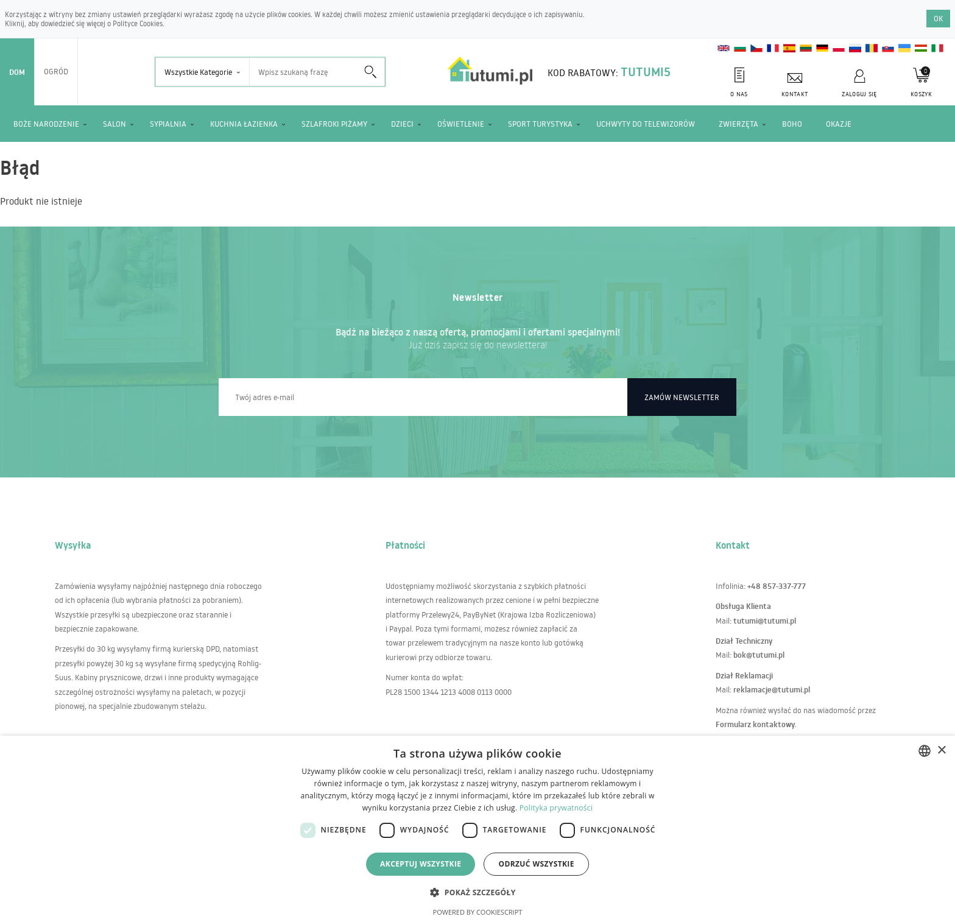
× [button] (941, 750)
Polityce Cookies (138, 23)
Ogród (56, 71)
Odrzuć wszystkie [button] (536, 864)
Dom (17, 71)
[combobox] (924, 751)
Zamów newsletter (681, 397)
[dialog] (477, 829)
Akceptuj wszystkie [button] (420, 864)
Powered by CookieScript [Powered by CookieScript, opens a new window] (478, 912)
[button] (477, 892)
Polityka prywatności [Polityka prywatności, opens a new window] (556, 808)
